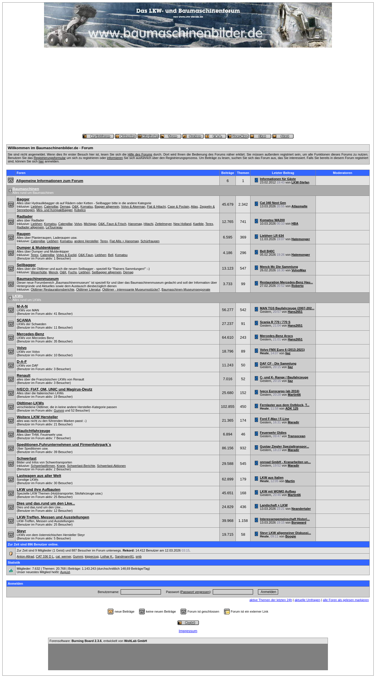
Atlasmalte (299, 206)
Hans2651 (295, 311)
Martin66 (294, 394)
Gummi (59, 410)
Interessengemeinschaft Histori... (285, 519)
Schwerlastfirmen (43, 465)
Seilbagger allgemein (106, 272)
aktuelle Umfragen (307, 600)
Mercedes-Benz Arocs (276, 336)
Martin (290, 481)
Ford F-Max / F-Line (274, 419)
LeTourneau (54, 227)
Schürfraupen (149, 241)
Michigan (90, 224)
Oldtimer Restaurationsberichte (53, 289)
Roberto (297, 285)
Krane (61, 465)
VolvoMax (298, 270)
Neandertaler (301, 508)
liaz (287, 353)
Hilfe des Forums (140, 154)
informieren (115, 158)
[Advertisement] (188, 90)
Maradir (293, 422)
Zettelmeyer (163, 224)
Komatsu (86, 206)
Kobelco (80, 210)
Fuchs (72, 272)
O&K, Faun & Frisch (112, 224)
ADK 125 (291, 408)
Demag (65, 206)
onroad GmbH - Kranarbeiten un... (285, 462)
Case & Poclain (178, 206)
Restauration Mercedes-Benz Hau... (286, 282)
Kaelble (198, 224)
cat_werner (63, 556)
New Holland (182, 224)
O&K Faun (85, 255)
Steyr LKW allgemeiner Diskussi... (285, 533)
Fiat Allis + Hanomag (124, 241)
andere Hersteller (86, 241)
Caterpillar (51, 206)
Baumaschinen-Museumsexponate (186, 289)
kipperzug (92, 556)
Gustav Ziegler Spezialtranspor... (284, 446)
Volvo (78, 224)
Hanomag (135, 224)
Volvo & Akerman (133, 206)
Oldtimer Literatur (88, 289)
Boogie (290, 536)
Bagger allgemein (107, 206)
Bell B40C (267, 251)
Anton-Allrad (25, 556)
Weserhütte (39, 272)
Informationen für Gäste (278, 179)
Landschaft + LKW (274, 505)
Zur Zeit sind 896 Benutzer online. (33, 544)
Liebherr (36, 206)
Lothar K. (106, 556)
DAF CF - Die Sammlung (278, 363)
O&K (75, 206)
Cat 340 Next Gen (273, 202)
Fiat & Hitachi (156, 206)
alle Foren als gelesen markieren (346, 600)
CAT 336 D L (45, 556)
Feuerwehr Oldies (273, 432)
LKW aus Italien (272, 477)
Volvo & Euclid (66, 255)
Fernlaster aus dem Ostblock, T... (284, 405)
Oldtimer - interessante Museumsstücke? (131, 289)
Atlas (194, 206)
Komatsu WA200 (272, 220)
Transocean (296, 436)
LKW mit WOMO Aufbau (278, 491)
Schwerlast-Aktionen (111, 465)
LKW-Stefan (300, 182)
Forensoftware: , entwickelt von (98, 641)
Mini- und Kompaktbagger (54, 210)
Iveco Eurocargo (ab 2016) (279, 391)
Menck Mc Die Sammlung (279, 266)
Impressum (188, 631)
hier (41, 161)
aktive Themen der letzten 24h (270, 600)
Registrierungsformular (50, 158)
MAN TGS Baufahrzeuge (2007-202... (287, 308)
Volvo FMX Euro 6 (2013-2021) (282, 349)
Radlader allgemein (30, 227)
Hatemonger (300, 239)
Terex (209, 224)
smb (139, 556)
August (65, 572)
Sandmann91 (124, 556)
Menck (53, 272)
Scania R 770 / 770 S (275, 322)
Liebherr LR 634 (272, 235)
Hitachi (148, 224)
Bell (110, 255)
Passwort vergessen (195, 592)
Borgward (298, 522)
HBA (294, 223)
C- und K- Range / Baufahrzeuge (284, 377)
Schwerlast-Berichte (81, 465)
